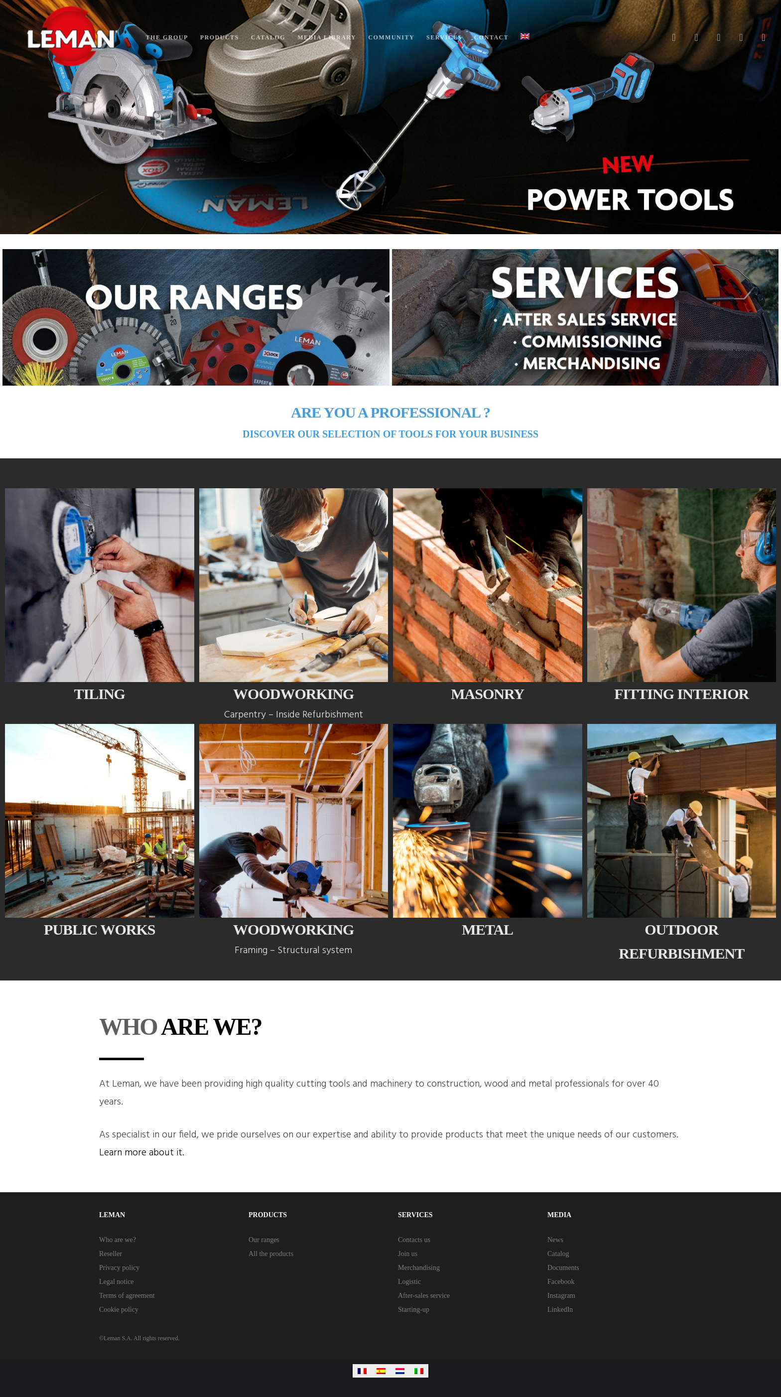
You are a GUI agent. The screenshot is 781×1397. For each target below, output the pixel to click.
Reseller (110, 1253)
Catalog (558, 1253)
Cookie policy (118, 1309)
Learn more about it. (141, 1153)
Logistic (409, 1281)
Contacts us (414, 1240)
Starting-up (413, 1309)
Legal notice (116, 1281)
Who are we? (117, 1240)
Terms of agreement (127, 1295)
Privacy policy (119, 1267)
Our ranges (264, 1240)
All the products (271, 1253)
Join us (407, 1253)
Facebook (560, 1281)
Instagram (561, 1295)
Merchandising (419, 1267)
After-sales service (424, 1295)
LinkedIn (560, 1309)
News (555, 1240)
